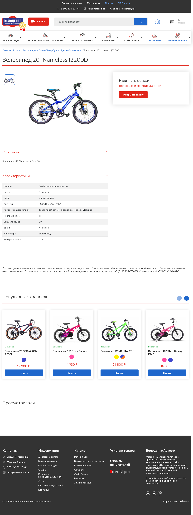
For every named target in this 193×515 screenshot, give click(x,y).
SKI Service (124, 3)
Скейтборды (81, 474)
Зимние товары (82, 482)
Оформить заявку (133, 94)
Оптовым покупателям (50, 485)
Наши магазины (96, 8)
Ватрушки (79, 478)
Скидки (42, 469)
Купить (24, 373)
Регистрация (128, 8)
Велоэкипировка (83, 465)
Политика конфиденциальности (50, 475)
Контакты (43, 489)
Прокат (109, 3)
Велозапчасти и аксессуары (89, 461)
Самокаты (79, 469)
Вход (116, 8)
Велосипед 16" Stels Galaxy (70, 351)
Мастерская (93, 3)
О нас (41, 481)
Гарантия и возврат (48, 461)
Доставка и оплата (71, 3)
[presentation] (179, 298)
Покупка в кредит (47, 465)
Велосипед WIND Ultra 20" (117, 351)
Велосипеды (81, 456)
